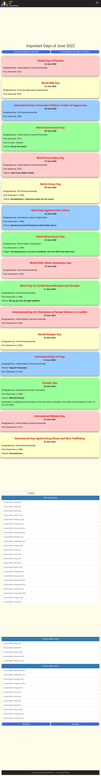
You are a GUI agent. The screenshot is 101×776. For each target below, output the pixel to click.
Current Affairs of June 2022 (12, 502)
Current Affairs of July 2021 (12, 550)
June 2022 (75, 724)
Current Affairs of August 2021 (13, 545)
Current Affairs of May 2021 (12, 558)
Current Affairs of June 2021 (12, 554)
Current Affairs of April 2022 (12, 511)
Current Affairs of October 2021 (13, 537)
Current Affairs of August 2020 (13, 597)
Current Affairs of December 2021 (14, 528)
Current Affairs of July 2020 (12, 602)
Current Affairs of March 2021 (12, 567)
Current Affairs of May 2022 (12, 506)
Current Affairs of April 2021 (12, 563)
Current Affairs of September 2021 (14, 541)
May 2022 (26, 724)
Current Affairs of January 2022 (13, 524)
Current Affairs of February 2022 (13, 519)
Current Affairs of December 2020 (14, 580)
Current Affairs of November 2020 (14, 584)
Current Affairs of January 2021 (13, 576)
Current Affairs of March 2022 (12, 515)
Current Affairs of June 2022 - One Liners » (75, 52)
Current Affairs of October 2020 (13, 589)
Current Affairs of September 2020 (14, 593)
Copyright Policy (62, 773)
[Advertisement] (50, 23)
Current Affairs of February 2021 (13, 571)
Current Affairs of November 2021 (14, 532)
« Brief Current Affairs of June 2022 (26, 52)
